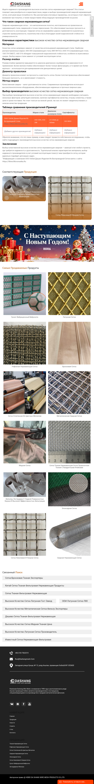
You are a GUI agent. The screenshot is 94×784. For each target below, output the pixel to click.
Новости (12, 723)
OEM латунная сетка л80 (75, 601)
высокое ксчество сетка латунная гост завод (28, 601)
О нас (11, 729)
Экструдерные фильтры (17, 767)
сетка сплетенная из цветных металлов (22, 750)
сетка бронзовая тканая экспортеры (24, 578)
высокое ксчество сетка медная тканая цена (28, 624)
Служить (12, 726)
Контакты (13, 732)
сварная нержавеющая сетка (19, 753)
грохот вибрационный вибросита (20, 763)
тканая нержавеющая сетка (18, 743)
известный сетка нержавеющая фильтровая (28, 639)
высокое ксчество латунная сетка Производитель (31, 632)
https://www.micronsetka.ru (16, 124)
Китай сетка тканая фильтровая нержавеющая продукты (34, 585)
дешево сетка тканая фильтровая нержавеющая (30, 616)
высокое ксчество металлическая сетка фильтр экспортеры (36, 608)
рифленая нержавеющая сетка (19, 747)
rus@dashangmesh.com (24, 659)
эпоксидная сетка (15, 757)
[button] (87, 198)
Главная (12, 716)
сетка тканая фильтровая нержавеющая (26, 593)
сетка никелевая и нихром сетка (20, 760)
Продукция (13, 719)
